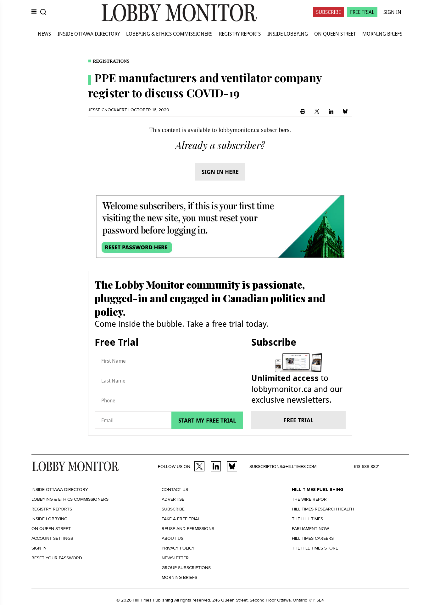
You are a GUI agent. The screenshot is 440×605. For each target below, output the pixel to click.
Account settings (52, 538)
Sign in (39, 548)
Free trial (298, 420)
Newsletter (175, 558)
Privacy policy (178, 548)
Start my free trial (207, 420)
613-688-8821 (367, 466)
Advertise (173, 499)
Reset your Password (56, 558)
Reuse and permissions (188, 528)
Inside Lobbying (287, 33)
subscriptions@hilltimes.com (282, 466)
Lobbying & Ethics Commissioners (169, 33)
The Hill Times (307, 518)
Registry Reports (240, 33)
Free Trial (362, 12)
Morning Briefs (382, 33)
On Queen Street (335, 33)
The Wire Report (310, 499)
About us (172, 538)
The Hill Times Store (315, 548)
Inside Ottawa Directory (89, 33)
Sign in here (220, 172)
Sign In (392, 12)
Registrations (111, 61)
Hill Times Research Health (323, 509)
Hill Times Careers (313, 538)
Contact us (175, 489)
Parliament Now (310, 528)
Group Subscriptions (186, 567)
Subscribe (328, 12)
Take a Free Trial (181, 518)
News (44, 33)
